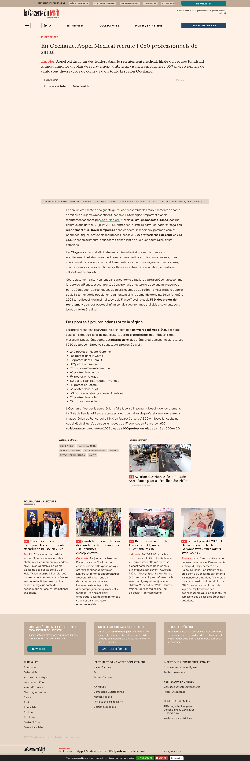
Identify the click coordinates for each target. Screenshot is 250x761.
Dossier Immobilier (34, 727)
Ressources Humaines (72, 455)
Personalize (177, 758)
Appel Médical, (110, 220)
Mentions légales (103, 696)
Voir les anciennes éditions (178, 718)
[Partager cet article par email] (207, 80)
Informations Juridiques (36, 677)
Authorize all (145, 758)
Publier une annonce (174, 672)
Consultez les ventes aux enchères (182, 686)
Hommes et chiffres (34, 682)
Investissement (129, 3)
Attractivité (169, 3)
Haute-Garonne (87, 446)
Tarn (96, 672)
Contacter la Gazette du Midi (109, 691)
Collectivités (109, 25)
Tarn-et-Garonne (70, 450)
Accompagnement (104, 3)
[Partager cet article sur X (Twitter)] (190, 80)
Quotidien (29, 717)
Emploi (114, 450)
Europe (28, 697)
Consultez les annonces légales (180, 667)
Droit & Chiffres (32, 722)
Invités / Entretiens (148, 25)
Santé (92, 455)
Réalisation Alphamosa (67, 737)
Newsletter (204, 3)
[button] (27, 25)
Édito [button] (47, 25)
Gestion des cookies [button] (105, 706)
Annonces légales (114, 648)
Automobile (30, 707)
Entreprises (75, 25)
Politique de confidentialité (108, 701)
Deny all (162, 758)
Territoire (150, 3)
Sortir (26, 702)
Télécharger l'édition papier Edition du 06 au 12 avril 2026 (179, 709)
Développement (79, 3)
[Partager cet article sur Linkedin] (201, 80)
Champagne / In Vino (35, 692)
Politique (28, 712)
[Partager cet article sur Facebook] (195, 80)
